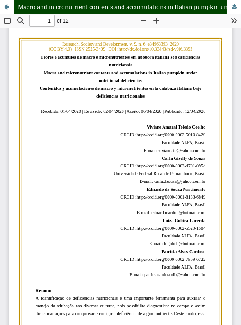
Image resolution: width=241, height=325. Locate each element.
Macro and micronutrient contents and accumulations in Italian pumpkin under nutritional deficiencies (129, 7)
